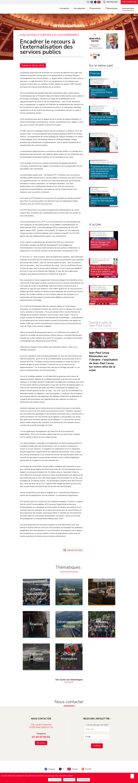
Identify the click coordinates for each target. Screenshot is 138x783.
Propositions (95, 8)
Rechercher (109, 2)
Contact (42, 742)
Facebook (49, 768)
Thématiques (111, 8)
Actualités (64, 8)
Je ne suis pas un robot (97, 724)
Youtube (72, 768)
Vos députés (79, 8)
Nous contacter (129, 2)
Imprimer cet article (74, 550)
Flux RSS (87, 768)
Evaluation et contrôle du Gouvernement (49, 34)
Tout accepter (54, 779)
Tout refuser (69, 779)
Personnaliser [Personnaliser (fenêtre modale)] (83, 779)
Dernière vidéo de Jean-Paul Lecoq (100, 324)
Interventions (128, 8)
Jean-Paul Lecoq (95, 39)
